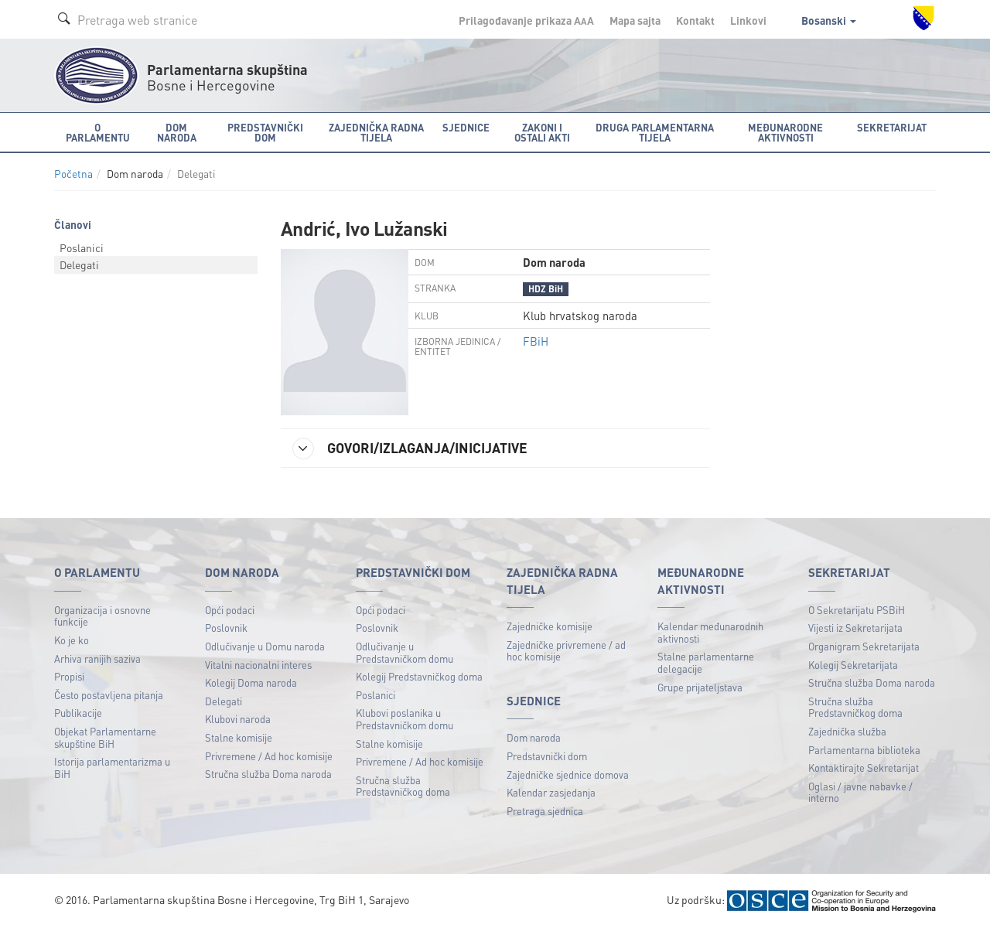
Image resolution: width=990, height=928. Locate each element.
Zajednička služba (847, 731)
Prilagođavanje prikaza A (526, 20)
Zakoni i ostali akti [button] (542, 132)
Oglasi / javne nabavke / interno (860, 792)
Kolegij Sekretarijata (853, 664)
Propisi (69, 676)
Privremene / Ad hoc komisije (269, 756)
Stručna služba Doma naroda (268, 773)
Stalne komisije (238, 737)
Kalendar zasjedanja (551, 792)
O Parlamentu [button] (98, 132)
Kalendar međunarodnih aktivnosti (710, 632)
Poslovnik (226, 627)
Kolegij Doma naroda (251, 682)
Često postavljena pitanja (108, 694)
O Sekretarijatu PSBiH (856, 609)
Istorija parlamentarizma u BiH (112, 767)
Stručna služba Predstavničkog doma (403, 786)
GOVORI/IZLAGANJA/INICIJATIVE (409, 448)
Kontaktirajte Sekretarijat (863, 767)
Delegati (79, 264)
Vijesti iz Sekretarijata (855, 627)
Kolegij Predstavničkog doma (419, 676)
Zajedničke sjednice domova (568, 774)
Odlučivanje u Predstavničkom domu (404, 652)
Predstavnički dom (547, 756)
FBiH (535, 341)
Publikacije (78, 712)
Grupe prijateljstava (699, 687)
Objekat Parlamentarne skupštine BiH (105, 737)
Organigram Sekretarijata (864, 646)
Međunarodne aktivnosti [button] (785, 132)
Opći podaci (229, 609)
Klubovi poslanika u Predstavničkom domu (404, 719)
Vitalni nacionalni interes (258, 664)
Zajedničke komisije (549, 626)
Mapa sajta (635, 20)
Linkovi (748, 20)
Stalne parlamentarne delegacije (705, 662)
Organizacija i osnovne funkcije (102, 616)
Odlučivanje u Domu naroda (265, 646)
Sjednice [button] (466, 127)
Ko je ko (71, 640)
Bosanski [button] (828, 20)
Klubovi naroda (238, 718)
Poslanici (82, 247)
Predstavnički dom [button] (265, 132)
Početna (73, 173)
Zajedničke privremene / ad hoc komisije (566, 651)
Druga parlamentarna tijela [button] (655, 132)
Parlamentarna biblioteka (864, 749)
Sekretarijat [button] (892, 127)
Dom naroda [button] (176, 132)
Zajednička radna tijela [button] (376, 132)
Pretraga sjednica (545, 810)
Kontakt (695, 20)
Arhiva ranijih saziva (97, 658)
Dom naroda (534, 737)
